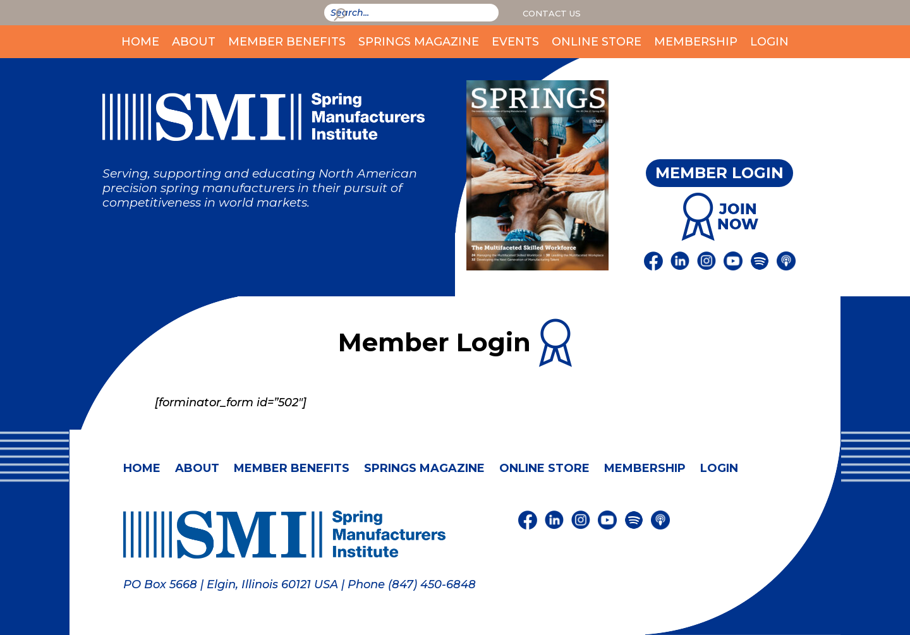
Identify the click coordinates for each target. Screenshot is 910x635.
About (193, 42)
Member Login (719, 173)
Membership (695, 42)
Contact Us (552, 13)
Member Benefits (287, 42)
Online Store (596, 42)
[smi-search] (411, 12)
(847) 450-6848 (432, 584)
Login (769, 42)
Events (515, 42)
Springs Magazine (418, 42)
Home (140, 42)
